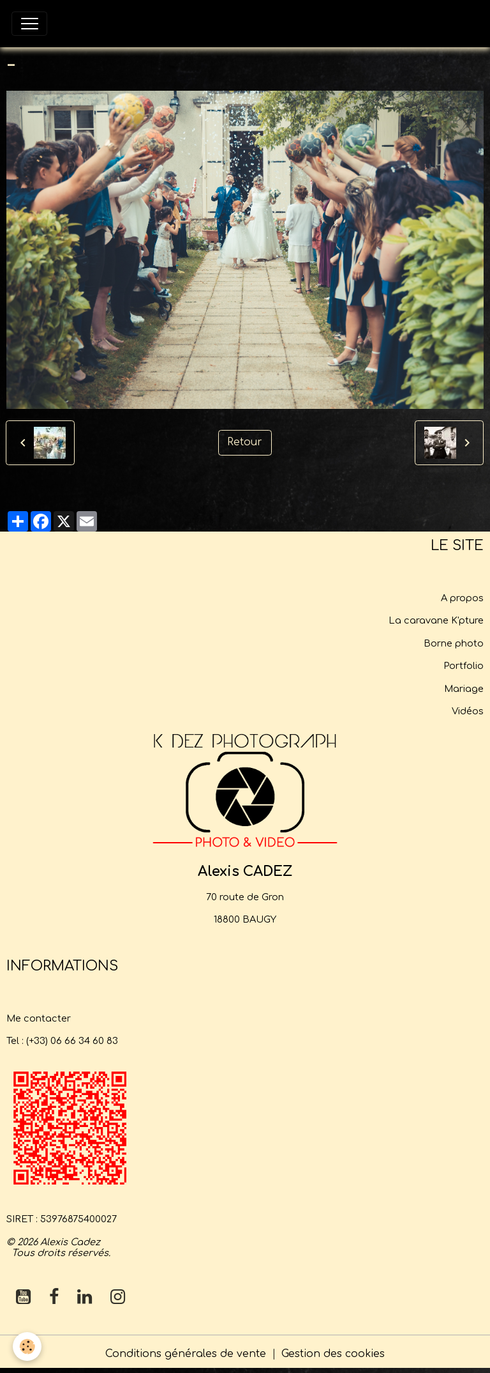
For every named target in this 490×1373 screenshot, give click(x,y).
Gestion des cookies (333, 1354)
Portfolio (463, 666)
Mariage (464, 689)
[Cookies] (27, 1346)
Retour (244, 442)
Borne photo (454, 643)
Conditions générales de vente (185, 1354)
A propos (462, 598)
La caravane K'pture (436, 620)
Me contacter (38, 1018)
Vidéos (468, 711)
